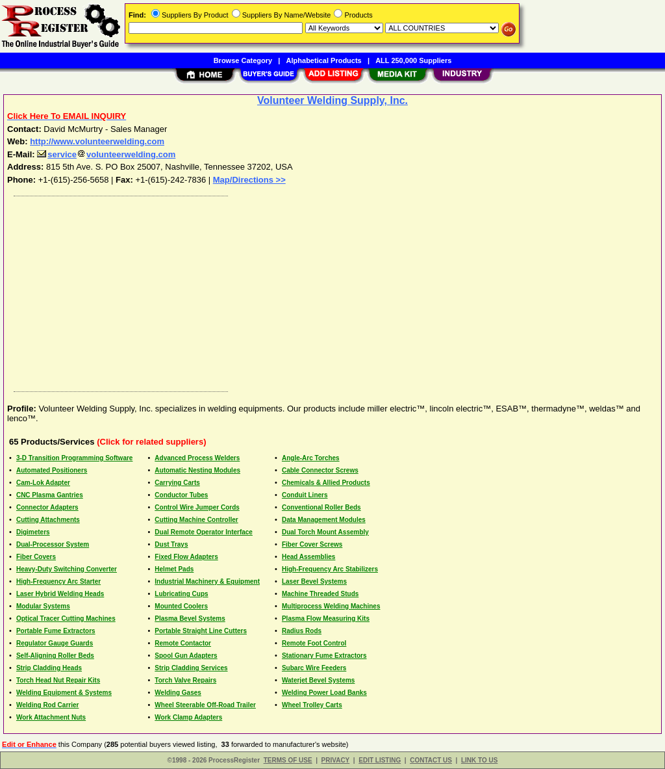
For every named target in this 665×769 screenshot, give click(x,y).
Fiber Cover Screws (312, 544)
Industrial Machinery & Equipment (207, 581)
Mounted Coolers (181, 606)
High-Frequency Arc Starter (58, 581)
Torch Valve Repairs (185, 680)
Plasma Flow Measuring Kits (326, 618)
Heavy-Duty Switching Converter (66, 569)
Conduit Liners (305, 495)
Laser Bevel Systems (314, 581)
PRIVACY (335, 760)
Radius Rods (301, 630)
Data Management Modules (324, 519)
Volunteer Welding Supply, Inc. (332, 100)
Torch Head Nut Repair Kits (58, 680)
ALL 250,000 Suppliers (413, 60)
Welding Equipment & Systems (64, 692)
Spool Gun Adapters (186, 655)
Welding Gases (178, 692)
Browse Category (243, 60)
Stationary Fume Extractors (324, 655)
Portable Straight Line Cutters (201, 630)
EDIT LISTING (379, 760)
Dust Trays (171, 544)
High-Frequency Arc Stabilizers (330, 569)
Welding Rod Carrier (47, 705)
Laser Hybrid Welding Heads (60, 593)
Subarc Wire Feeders (314, 667)
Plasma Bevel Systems (190, 618)
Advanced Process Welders (197, 458)
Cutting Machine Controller (196, 519)
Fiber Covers (36, 556)
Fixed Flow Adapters (186, 556)
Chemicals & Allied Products (326, 482)
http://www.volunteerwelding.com (97, 141)
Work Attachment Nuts (51, 717)
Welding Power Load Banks (324, 692)
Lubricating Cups (181, 593)
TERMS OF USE (288, 760)
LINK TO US (479, 760)
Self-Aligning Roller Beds (55, 655)
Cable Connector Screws (320, 470)
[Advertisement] (333, 291)
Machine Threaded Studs (320, 593)
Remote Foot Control (314, 643)
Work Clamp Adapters (188, 717)
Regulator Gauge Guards (54, 643)
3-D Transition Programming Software (74, 458)
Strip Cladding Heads (49, 667)
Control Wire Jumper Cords (197, 507)
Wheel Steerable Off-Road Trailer (205, 705)
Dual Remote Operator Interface (204, 532)
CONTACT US (431, 760)
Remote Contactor (183, 643)
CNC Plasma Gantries (49, 495)
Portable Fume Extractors (55, 630)
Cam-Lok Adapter (43, 482)
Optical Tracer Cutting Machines (66, 618)
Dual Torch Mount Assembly (325, 532)
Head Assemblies (308, 556)
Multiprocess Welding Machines (331, 606)
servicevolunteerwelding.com (106, 154)
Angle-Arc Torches (311, 458)
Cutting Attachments (48, 519)
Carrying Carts (177, 482)
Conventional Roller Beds (321, 507)
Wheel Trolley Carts (312, 705)
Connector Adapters (47, 507)
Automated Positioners (51, 470)
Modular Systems (43, 606)
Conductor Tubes (181, 495)
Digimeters (33, 532)
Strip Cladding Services (191, 667)
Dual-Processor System (52, 544)
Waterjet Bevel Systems (318, 680)
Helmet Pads (174, 569)
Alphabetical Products (324, 60)
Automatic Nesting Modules (197, 470)
